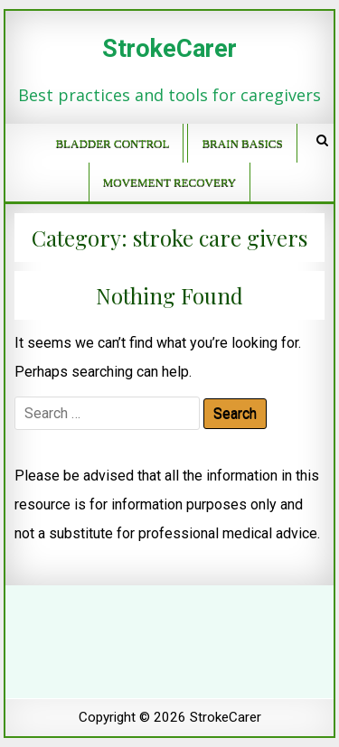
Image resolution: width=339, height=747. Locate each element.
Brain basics (242, 143)
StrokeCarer (169, 48)
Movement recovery (169, 182)
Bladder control (112, 143)
